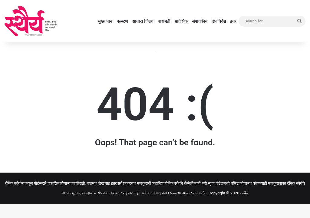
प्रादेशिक (181, 21)
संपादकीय (199, 21)
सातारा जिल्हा (142, 21)
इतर (233, 21)
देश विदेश (219, 21)
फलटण (122, 21)
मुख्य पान (105, 21)
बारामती (164, 21)
